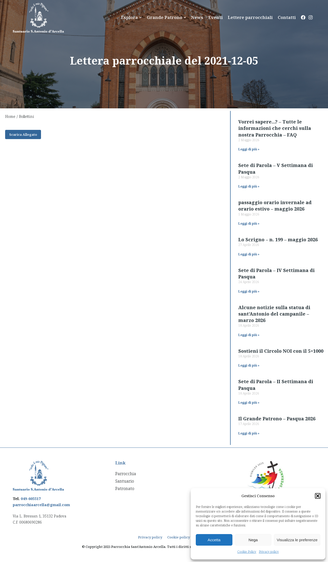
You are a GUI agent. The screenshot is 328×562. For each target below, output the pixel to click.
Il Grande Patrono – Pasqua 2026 (276, 418)
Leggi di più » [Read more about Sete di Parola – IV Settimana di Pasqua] (248, 291)
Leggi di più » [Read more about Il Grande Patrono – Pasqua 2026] (248, 433)
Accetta (214, 540)
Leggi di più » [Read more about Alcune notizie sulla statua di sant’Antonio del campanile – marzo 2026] (248, 335)
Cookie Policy (246, 551)
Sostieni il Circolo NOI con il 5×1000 (280, 351)
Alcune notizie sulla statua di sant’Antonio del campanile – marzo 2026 (274, 313)
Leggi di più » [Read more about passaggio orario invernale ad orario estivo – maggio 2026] (248, 223)
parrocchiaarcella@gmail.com (41, 504)
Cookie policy (178, 537)
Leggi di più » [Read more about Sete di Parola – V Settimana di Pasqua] (248, 186)
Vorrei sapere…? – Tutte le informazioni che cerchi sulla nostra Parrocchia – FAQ (274, 128)
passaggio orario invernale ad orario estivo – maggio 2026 (275, 205)
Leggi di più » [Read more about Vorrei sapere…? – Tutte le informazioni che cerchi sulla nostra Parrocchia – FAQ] (248, 149)
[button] (317, 495)
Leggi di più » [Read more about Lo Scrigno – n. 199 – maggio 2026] (248, 254)
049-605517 (31, 498)
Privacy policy (269, 551)
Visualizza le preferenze (297, 540)
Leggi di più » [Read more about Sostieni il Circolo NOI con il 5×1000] (248, 365)
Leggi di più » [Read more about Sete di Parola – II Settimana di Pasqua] (248, 402)
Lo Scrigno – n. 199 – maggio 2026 (278, 239)
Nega (253, 540)
